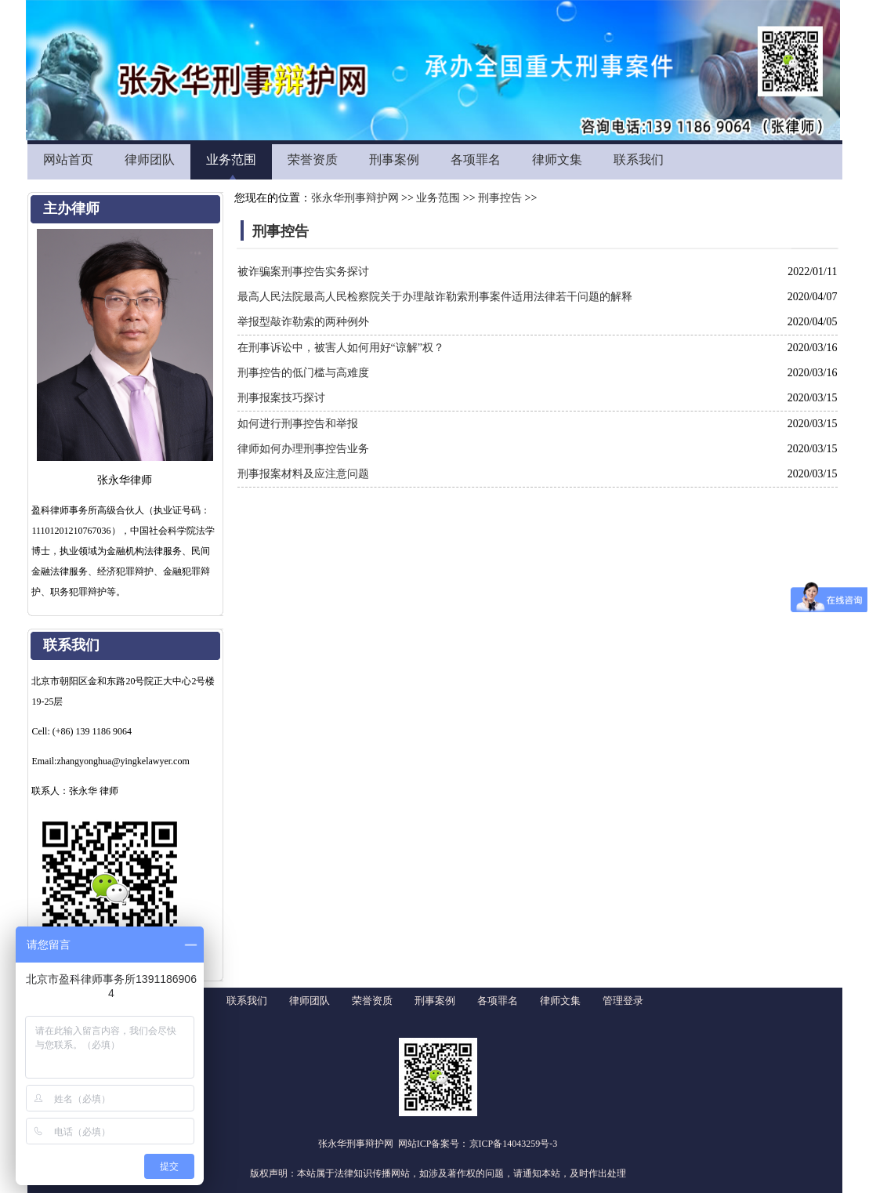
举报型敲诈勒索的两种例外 (303, 322)
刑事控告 (500, 198)
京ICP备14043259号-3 (513, 1143)
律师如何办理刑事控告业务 (303, 449)
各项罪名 (476, 159)
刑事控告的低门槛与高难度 (303, 373)
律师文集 (557, 159)
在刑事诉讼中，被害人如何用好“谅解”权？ (340, 348)
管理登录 (623, 1000)
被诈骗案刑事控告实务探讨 (303, 271)
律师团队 (150, 159)
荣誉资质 (313, 159)
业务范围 (231, 159)
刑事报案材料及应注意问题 (303, 474)
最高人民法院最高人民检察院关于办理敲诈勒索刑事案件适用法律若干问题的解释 (434, 297)
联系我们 (639, 159)
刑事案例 (394, 159)
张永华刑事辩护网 (355, 198)
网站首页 (68, 159)
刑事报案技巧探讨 (281, 398)
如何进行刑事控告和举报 (297, 424)
